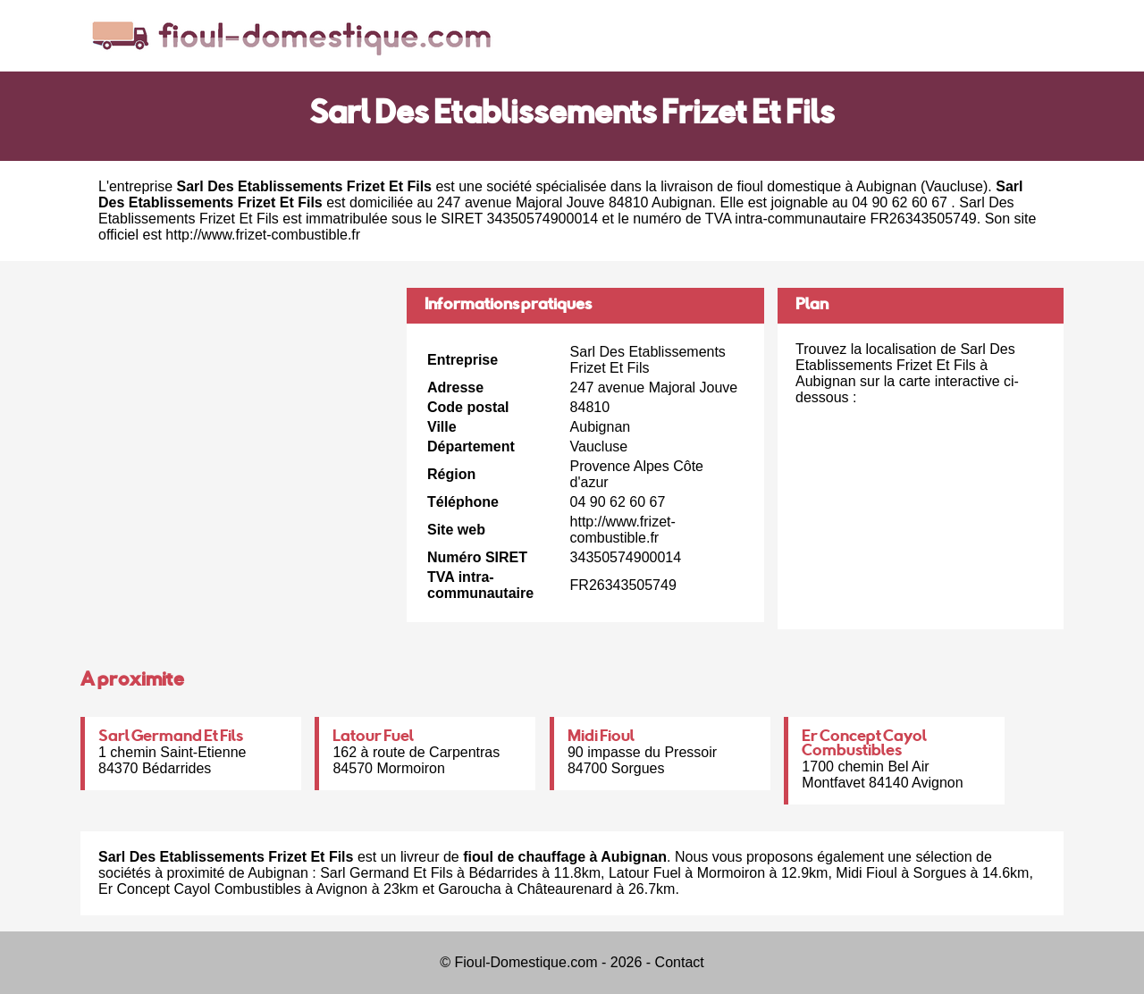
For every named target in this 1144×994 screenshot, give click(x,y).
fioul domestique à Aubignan (827, 186)
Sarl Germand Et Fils (170, 737)
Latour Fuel (373, 737)
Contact (679, 962)
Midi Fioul (601, 737)
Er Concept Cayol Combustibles (864, 744)
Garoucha (469, 889)
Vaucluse (954, 186)
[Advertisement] (236, 413)
